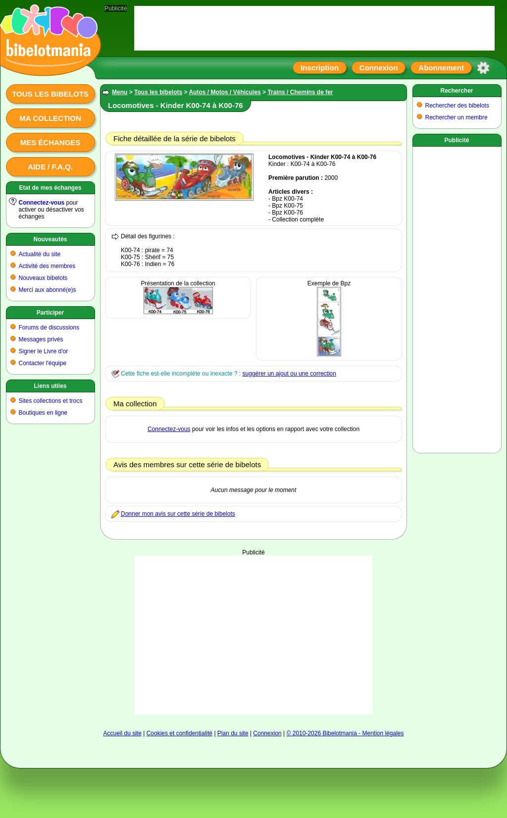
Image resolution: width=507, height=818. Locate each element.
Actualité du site (40, 254)
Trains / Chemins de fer (300, 92)
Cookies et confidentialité (179, 733)
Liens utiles (50, 385)
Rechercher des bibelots (457, 105)
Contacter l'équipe (42, 363)
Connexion (378, 67)
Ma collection (50, 118)
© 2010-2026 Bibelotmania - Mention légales (345, 733)
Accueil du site (122, 733)
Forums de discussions (49, 327)
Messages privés (41, 339)
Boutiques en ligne (43, 412)
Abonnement (441, 67)
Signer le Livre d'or (43, 351)
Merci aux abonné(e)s (47, 289)
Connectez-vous (42, 202)
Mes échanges (50, 142)
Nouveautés (50, 239)
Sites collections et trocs (51, 400)
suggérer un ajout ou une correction (289, 373)
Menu (119, 92)
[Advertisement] (254, 618)
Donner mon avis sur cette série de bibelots (178, 513)
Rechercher (456, 90)
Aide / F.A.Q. (50, 167)
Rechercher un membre (456, 117)
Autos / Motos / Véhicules (224, 92)
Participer (50, 312)
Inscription (320, 67)
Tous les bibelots (50, 94)
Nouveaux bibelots (43, 277)
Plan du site (233, 733)
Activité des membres (47, 266)
